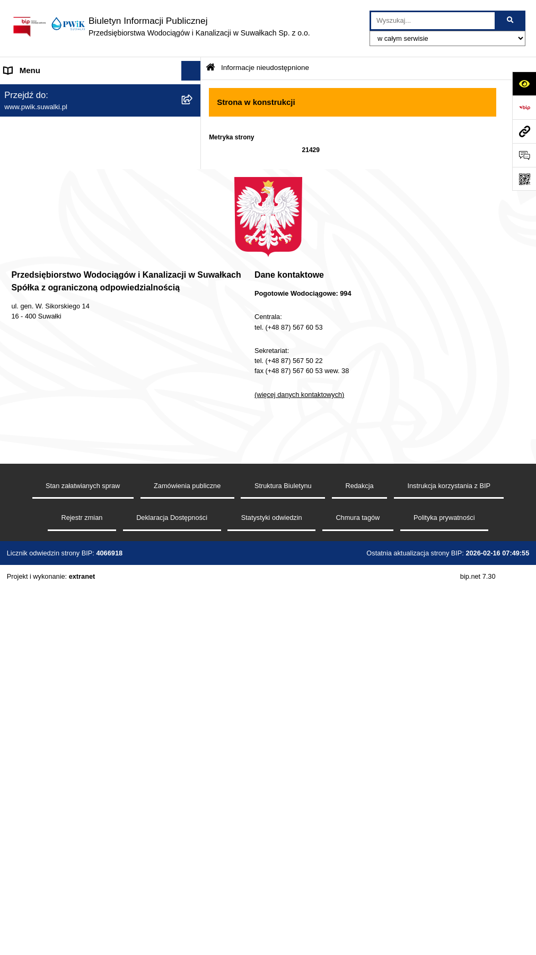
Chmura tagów (358, 901)
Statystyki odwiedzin (271, 901)
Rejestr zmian (81, 901)
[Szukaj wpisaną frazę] (510, 21)
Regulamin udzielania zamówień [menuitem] (61, 350)
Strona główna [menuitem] (29, 90)
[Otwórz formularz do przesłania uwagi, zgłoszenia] (524, 155)
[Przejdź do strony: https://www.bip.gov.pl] (524, 107)
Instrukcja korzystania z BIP (448, 868)
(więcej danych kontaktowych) (299, 778)
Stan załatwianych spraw (83, 868)
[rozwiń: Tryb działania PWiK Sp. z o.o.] (193, 244)
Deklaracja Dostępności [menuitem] (46, 370)
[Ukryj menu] (191, 71)
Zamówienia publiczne (187, 868)
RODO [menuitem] (16, 441)
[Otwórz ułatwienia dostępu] (524, 83)
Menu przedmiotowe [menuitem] (40, 109)
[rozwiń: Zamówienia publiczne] (193, 190)
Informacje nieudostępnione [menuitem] (53, 422)
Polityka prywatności (444, 901)
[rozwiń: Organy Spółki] (193, 163)
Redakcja (359, 868)
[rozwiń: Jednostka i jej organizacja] (193, 137)
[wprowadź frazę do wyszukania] (433, 21)
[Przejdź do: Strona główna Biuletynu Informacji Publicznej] (210, 68)
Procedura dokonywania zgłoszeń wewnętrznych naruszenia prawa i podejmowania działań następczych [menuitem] (90, 473)
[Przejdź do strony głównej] (160, 26)
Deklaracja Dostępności (171, 901)
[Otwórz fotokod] (524, 179)
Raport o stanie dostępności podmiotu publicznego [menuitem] (71, 396)
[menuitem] (100, 137)
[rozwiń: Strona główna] (193, 91)
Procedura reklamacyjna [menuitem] (47, 505)
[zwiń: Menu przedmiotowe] (193, 110)
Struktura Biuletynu (283, 868)
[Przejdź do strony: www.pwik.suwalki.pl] (524, 131)
